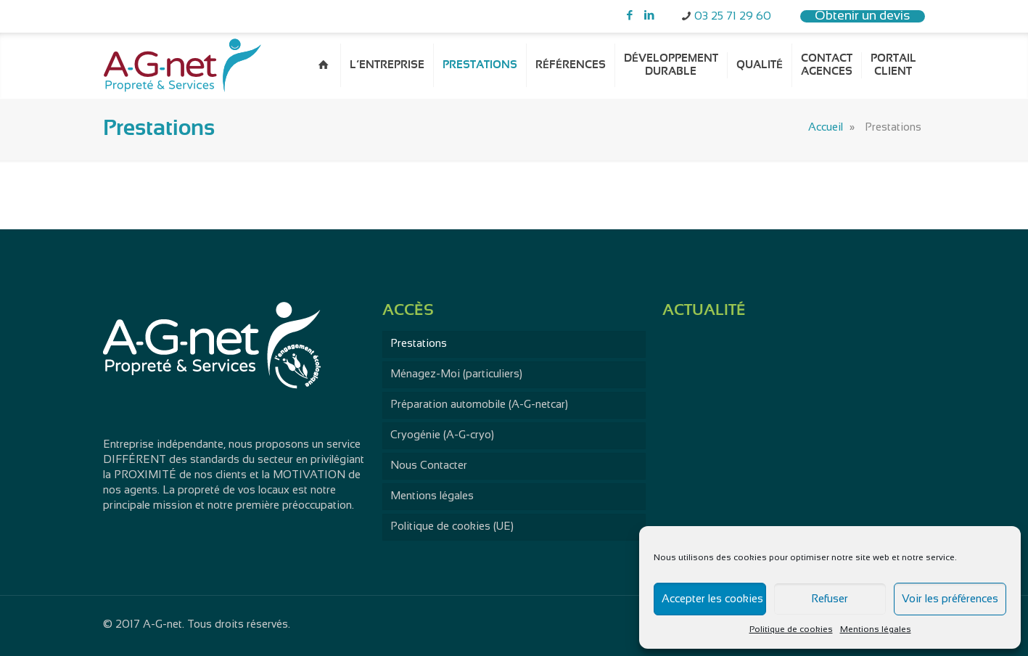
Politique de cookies (791, 630)
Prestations (418, 344)
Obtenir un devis (862, 16)
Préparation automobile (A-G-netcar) (479, 405)
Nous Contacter (428, 466)
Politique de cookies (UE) (452, 527)
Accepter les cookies (712, 599)
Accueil (825, 128)
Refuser (829, 599)
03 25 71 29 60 (732, 17)
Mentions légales (875, 630)
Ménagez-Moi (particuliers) (456, 374)
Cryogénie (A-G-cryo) (442, 435)
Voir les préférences (950, 599)
